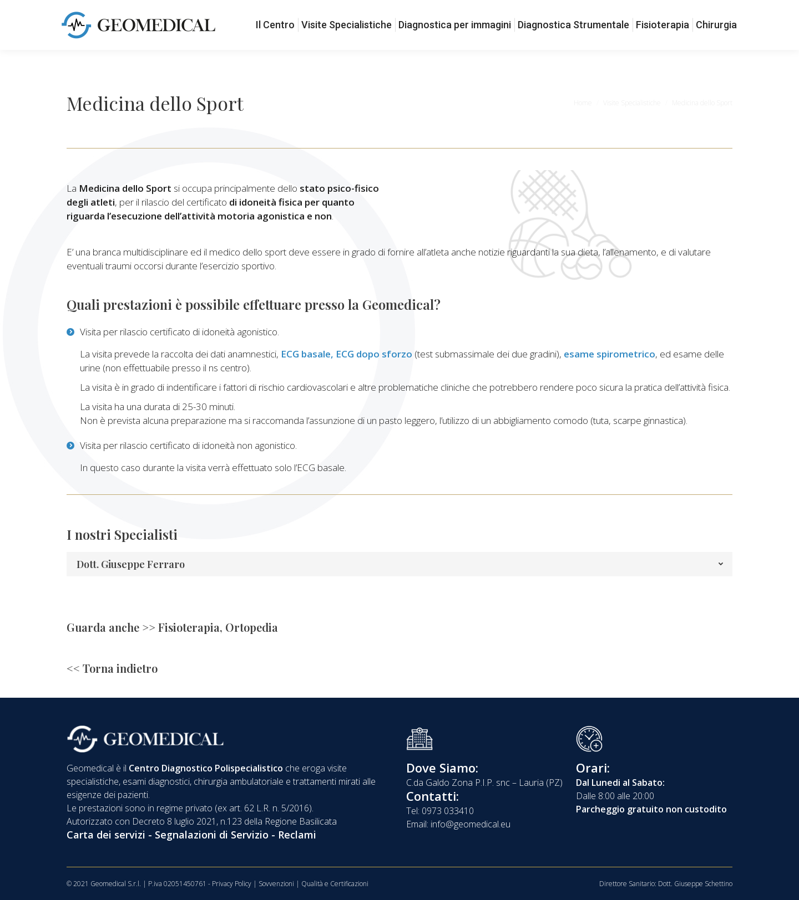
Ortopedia (251, 627)
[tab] (399, 564)
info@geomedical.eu (183, 10)
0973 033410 (97, 10)
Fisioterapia (189, 627)
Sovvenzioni (276, 883)
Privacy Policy (231, 883)
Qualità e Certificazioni (334, 883)
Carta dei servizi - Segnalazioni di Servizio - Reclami (191, 834)
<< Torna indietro (112, 668)
